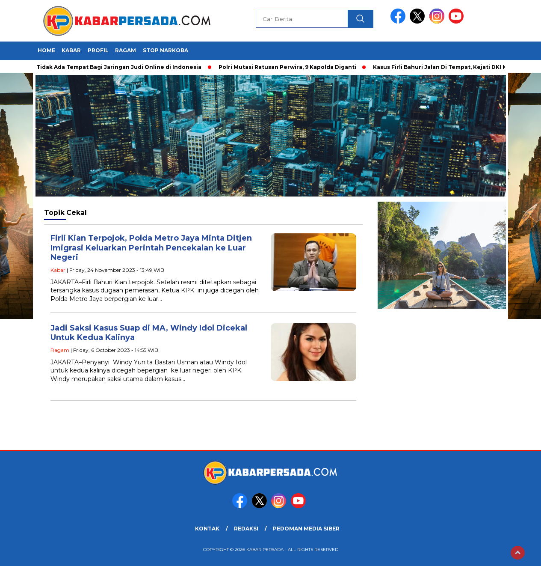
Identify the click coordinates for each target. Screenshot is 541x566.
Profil (98, 50)
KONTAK (207, 528)
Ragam (125, 50)
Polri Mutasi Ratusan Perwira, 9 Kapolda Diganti (289, 67)
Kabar (71, 50)
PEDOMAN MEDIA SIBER (306, 528)
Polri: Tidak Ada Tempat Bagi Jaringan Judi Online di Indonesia (113, 67)
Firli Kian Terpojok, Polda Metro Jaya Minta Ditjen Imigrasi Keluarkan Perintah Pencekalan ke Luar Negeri (151, 247)
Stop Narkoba (165, 50)
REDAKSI (246, 528)
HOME (46, 50)
